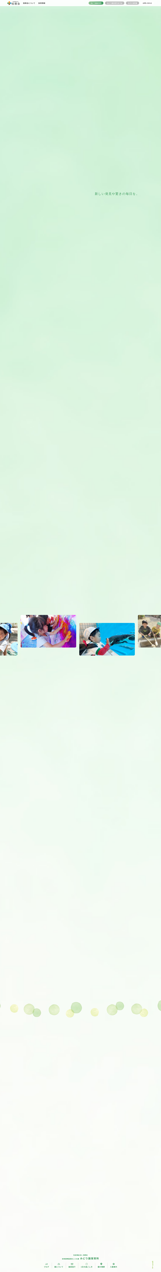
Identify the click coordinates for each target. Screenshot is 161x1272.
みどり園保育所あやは (114, 3)
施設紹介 (72, 1267)
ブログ (46, 1267)
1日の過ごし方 (87, 1267)
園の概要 (101, 1267)
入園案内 (113, 1267)
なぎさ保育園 (132, 3)
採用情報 (41, 3)
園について (58, 1267)
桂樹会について (29, 3)
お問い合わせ (147, 3)
